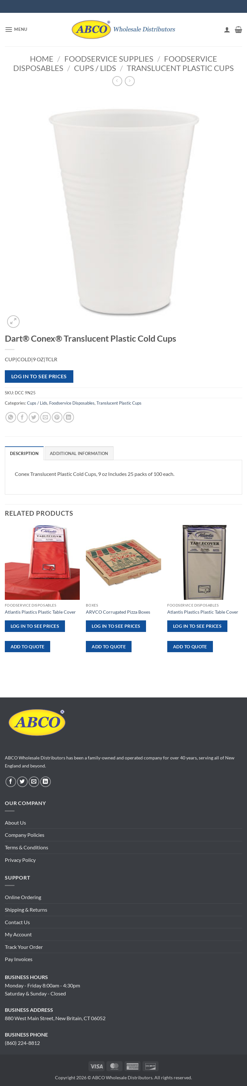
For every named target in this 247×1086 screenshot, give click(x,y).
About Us (15, 822)
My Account (18, 934)
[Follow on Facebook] (10, 781)
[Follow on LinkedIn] (45, 781)
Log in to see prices (39, 376)
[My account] (227, 29)
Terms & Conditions (26, 847)
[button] (16, 29)
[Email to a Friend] (45, 417)
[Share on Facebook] (22, 417)
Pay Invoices (18, 959)
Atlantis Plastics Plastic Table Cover (40, 612)
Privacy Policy (20, 860)
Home (41, 58)
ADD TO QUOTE (28, 646)
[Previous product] (130, 81)
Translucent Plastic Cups (180, 68)
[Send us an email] (34, 781)
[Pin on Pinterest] (57, 417)
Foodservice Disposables (72, 403)
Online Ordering (23, 897)
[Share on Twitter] (34, 417)
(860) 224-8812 (22, 1043)
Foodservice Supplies (108, 58)
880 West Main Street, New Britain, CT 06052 (55, 1018)
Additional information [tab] (79, 453)
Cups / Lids (95, 68)
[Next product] (117, 81)
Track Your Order (24, 947)
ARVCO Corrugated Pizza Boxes (118, 612)
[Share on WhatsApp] (10, 417)
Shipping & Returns (26, 909)
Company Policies (24, 835)
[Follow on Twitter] (22, 781)
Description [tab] (24, 453)
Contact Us (17, 922)
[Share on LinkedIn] (68, 417)
